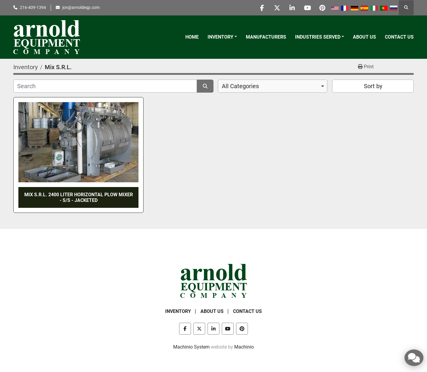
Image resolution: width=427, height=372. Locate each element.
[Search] (105, 86)
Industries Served (317, 37)
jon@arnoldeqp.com (81, 7)
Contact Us (399, 37)
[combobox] (272, 86)
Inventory (220, 37)
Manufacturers (266, 37)
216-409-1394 (33, 7)
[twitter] (277, 7)
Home (192, 37)
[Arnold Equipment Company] (213, 281)
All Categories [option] (240, 86)
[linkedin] (292, 7)
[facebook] (261, 7)
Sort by (373, 86)
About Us (364, 37)
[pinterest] (322, 7)
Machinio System (191, 347)
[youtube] (307, 7)
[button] (222, 37)
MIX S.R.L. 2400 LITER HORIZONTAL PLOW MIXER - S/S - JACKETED (78, 197)
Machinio (244, 347)
